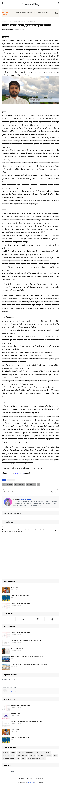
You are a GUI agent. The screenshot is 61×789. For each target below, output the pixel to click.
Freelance (47, 752)
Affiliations (39, 778)
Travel (12, 755)
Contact (30, 778)
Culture (55, 755)
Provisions (32, 755)
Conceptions (39, 752)
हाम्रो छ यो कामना (15, 587)
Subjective (5, 752)
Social (43, 758)
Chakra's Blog (30, 4)
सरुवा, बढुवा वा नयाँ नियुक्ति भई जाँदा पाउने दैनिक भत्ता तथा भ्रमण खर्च (27, 640)
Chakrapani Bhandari (8, 29)
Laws (18, 755)
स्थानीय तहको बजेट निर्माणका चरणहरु (20, 595)
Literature (48, 755)
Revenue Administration (34, 758)
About (21, 778)
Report (23, 758)
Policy (17, 758)
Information (6, 755)
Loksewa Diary (9, 691)
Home (3, 21)
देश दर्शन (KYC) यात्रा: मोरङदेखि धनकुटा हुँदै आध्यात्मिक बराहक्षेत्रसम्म (27, 656)
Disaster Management (8, 758)
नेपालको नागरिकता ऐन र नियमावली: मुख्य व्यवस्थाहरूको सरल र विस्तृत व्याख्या (29, 664)
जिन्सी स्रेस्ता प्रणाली (15, 713)
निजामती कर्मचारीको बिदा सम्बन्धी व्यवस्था (20, 603)
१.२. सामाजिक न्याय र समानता (18, 648)
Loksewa (13, 752)
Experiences (9, 21)
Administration (30, 752)
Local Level (21, 752)
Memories (24, 755)
